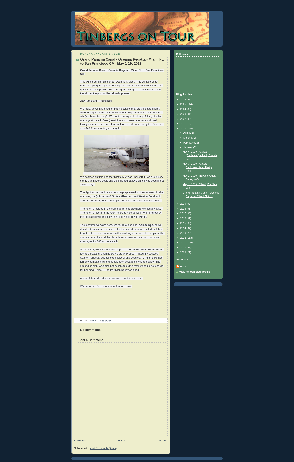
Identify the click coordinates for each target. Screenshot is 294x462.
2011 (183, 242)
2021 (183, 123)
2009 (183, 252)
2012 (183, 237)
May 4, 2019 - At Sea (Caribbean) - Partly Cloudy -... (200, 155)
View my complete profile (194, 271)
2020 (183, 128)
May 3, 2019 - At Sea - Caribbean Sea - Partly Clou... (197, 167)
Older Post (161, 440)
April (186, 132)
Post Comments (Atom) (103, 448)
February (188, 142)
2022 (183, 119)
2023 (183, 114)
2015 (183, 223)
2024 (183, 109)
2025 (183, 104)
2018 (183, 208)
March (187, 137)
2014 (183, 228)
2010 (183, 247)
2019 (183, 203)
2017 (183, 213)
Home (121, 440)
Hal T (183, 266)
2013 (183, 233)
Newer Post (80, 440)
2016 (183, 218)
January (188, 147)
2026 (183, 99)
